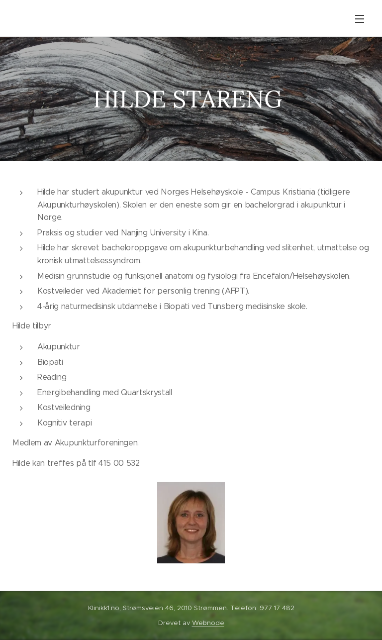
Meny (359, 18)
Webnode (208, 623)
